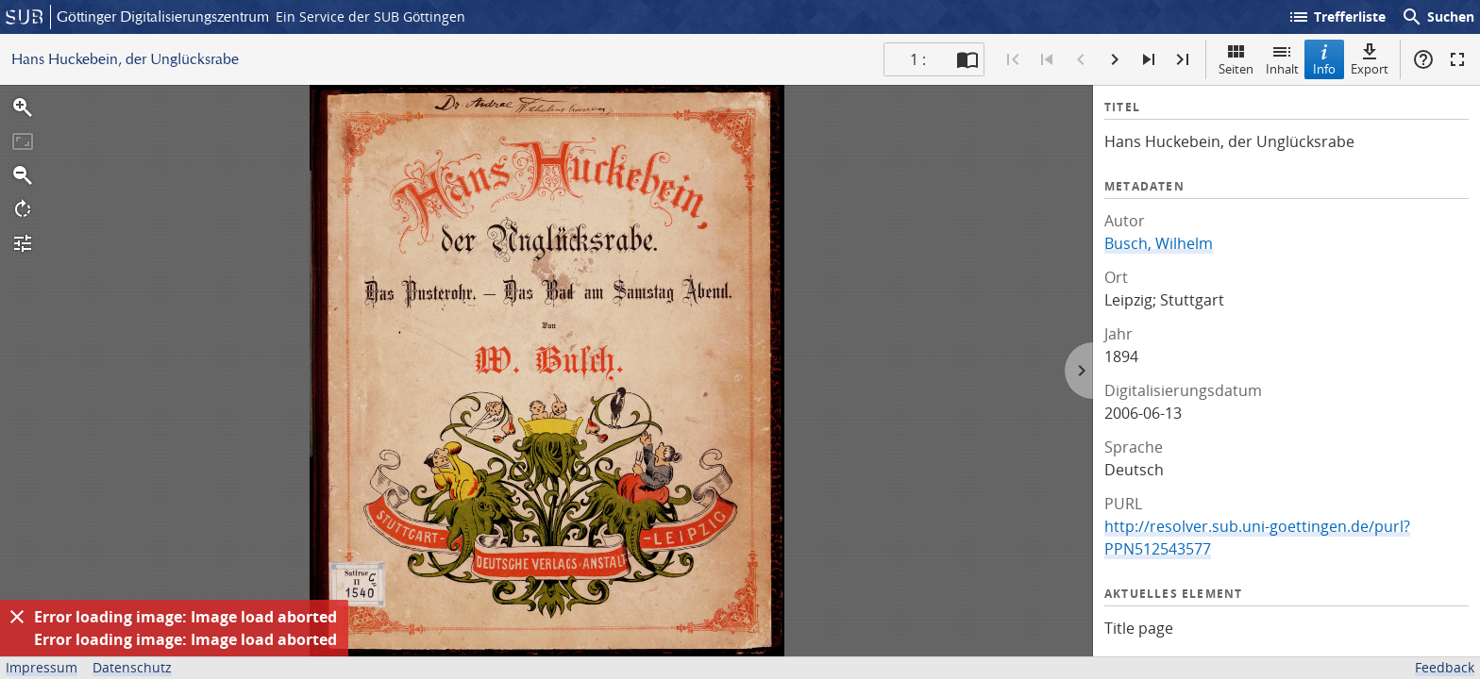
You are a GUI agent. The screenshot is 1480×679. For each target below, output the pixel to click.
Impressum (41, 667)
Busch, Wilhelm (1158, 243)
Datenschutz (132, 667)
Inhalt (1282, 59)
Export (1369, 59)
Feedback (1444, 667)
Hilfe (1423, 59)
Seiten (1236, 59)
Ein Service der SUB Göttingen (370, 16)
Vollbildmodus (1457, 59)
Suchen (1437, 17)
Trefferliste (1336, 17)
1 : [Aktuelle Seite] (918, 59)
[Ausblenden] (17, 617)
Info (1324, 59)
